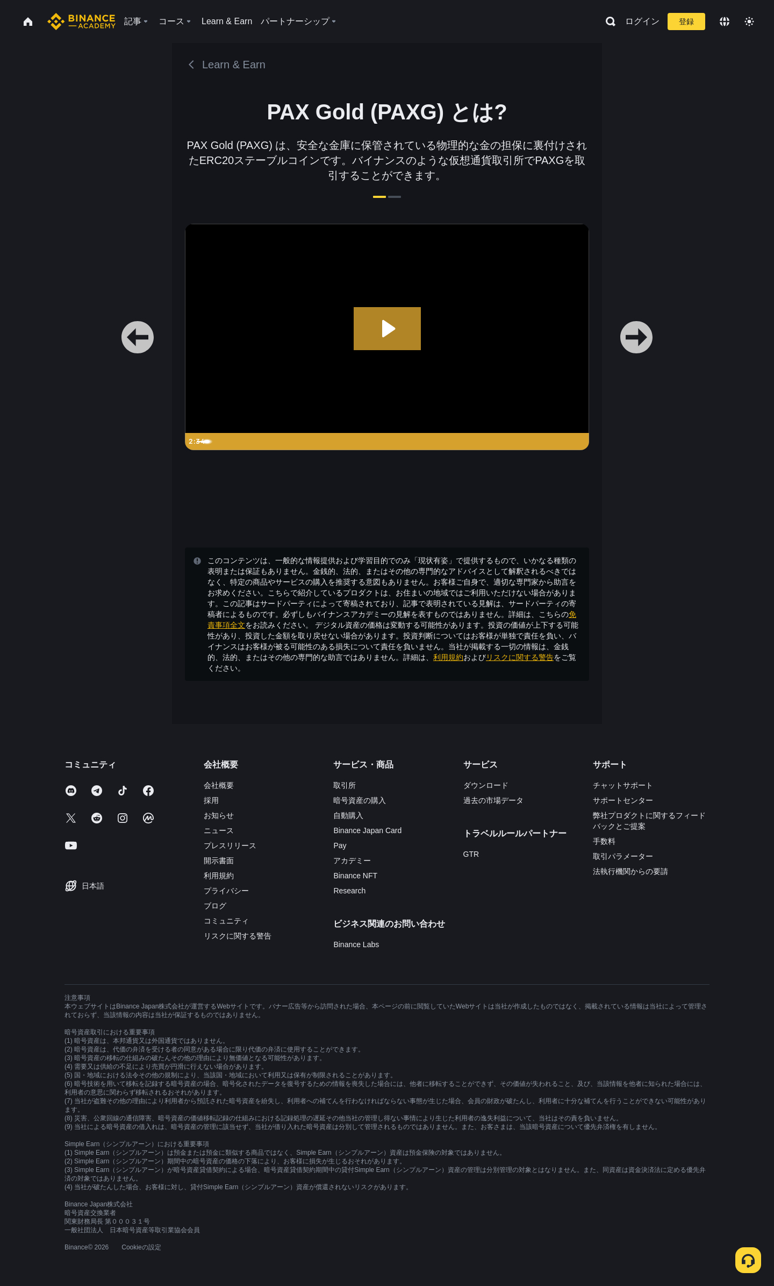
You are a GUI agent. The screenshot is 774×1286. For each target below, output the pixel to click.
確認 (387, 731)
